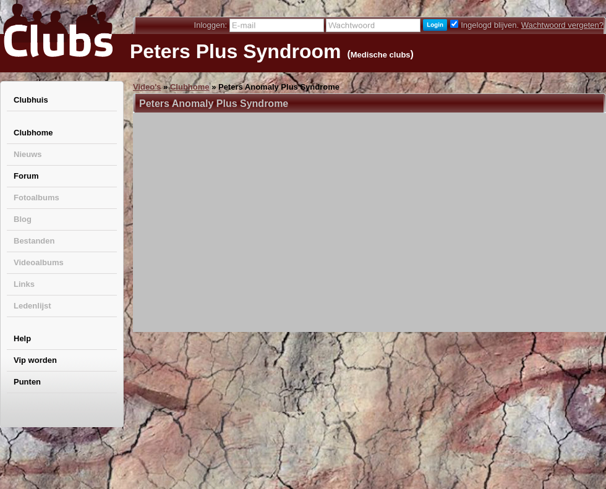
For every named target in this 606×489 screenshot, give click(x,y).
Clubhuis (31, 99)
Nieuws (28, 154)
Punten (27, 381)
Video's (147, 86)
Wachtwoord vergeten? (562, 25)
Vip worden (35, 360)
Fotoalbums (36, 197)
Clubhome (33, 132)
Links (24, 284)
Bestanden (34, 240)
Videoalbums (39, 262)
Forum (26, 176)
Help (22, 338)
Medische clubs (381, 54)
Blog (23, 219)
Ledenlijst (32, 305)
